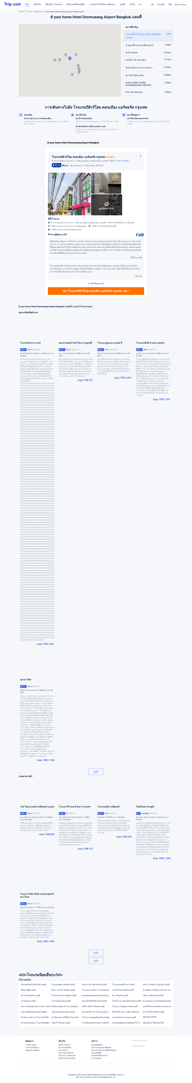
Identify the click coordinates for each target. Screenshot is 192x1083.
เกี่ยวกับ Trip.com (64, 1045)
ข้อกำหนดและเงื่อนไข (65, 1053)
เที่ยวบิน (37, 4)
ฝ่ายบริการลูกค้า (31, 1045)
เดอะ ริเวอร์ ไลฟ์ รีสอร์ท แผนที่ (94, 984)
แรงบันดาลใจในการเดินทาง (102, 4)
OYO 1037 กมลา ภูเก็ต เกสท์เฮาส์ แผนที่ (127, 1012)
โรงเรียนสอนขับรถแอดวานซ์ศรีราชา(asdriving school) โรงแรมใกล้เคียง (97, 1023)
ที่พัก (27, 4)
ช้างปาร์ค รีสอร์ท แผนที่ (30, 995)
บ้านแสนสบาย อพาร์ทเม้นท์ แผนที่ (156, 1001)
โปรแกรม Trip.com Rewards (101, 1047)
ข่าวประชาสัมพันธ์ (64, 1047)
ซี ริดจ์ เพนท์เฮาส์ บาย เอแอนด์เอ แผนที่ (66, 1006)
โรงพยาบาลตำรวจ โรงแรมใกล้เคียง (35, 1017)
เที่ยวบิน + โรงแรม (53, 4)
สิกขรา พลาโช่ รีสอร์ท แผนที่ (63, 990)
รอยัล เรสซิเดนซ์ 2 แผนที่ (153, 995)
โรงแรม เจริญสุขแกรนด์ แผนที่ (124, 1006)
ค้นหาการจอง (180, 4)
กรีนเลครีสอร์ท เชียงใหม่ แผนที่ (33, 984)
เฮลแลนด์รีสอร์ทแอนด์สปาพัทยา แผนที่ (36, 1012)
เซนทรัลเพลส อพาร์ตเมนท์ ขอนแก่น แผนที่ (97, 995)
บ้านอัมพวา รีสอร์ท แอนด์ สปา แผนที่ (158, 990)
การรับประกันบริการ (32, 1047)
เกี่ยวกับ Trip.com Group (66, 1058)
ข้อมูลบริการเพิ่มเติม (32, 1050)
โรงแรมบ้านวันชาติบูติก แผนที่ (63, 995)
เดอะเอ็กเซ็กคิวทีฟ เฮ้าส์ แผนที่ (94, 1001)
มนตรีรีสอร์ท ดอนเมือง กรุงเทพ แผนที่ (158, 1006)
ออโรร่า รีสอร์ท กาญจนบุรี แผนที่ (156, 984)
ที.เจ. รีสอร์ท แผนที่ (119, 995)
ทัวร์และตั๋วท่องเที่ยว (76, 4)
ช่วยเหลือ (161, 4)
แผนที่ (122, 4)
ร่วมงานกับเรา (63, 1050)
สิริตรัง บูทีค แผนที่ (28, 990)
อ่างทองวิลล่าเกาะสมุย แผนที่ (124, 1017)
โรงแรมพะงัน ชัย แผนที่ (61, 1001)
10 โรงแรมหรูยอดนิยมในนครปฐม (95, 1017)
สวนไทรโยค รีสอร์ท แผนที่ (123, 990)
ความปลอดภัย (96, 1058)
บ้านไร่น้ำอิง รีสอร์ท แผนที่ (153, 1012)
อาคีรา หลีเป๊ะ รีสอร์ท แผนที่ (93, 1006)
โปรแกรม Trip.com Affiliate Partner (103, 1050)
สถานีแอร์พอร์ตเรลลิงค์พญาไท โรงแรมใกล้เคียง (127, 1023)
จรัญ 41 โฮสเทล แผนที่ (60, 1023)
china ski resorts (150, 1017)
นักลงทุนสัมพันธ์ (96, 1045)
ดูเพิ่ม (96, 771)
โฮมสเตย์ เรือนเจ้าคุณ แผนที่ (63, 1012)
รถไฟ (132, 4)
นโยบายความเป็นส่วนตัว (67, 1055)
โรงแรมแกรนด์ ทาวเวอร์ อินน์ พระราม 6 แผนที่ (97, 990)
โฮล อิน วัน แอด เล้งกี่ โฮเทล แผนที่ (126, 1001)
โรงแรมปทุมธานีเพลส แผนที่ (63, 984)
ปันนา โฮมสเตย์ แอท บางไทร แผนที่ (35, 1006)
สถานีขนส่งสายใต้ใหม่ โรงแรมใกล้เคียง (66, 1017)
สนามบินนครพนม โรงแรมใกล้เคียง (35, 1023)
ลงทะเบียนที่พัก (96, 1053)
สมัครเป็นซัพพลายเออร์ (99, 1055)
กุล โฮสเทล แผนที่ (28, 1001)
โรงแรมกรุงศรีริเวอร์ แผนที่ (123, 984)
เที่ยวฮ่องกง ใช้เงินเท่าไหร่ (153, 1023)
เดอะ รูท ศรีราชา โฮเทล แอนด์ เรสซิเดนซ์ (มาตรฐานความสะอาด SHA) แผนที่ (97, 1012)
